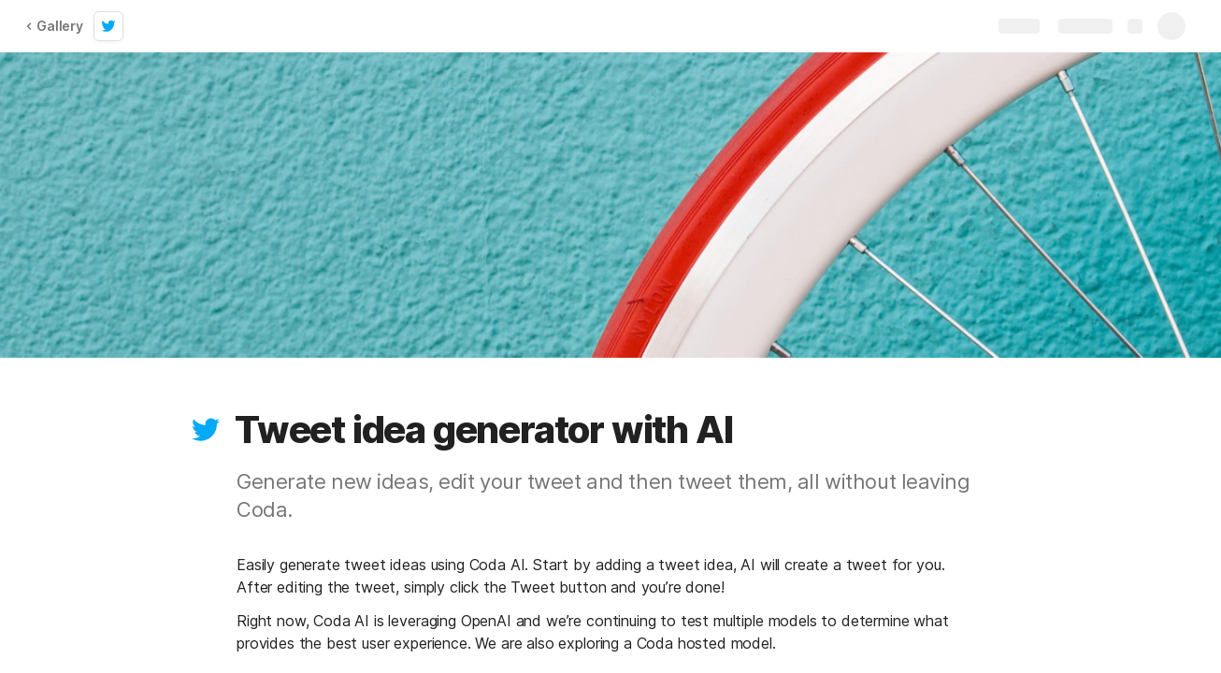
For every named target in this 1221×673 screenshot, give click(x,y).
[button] (205, 429)
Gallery (54, 26)
